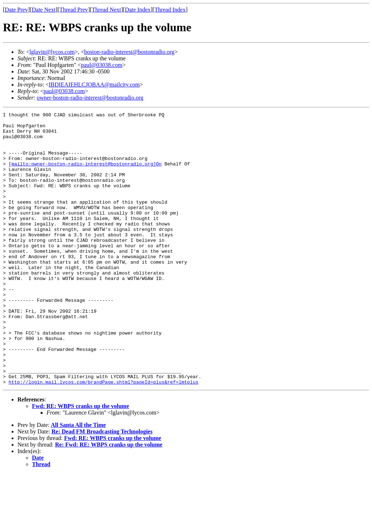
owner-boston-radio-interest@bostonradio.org (90, 98)
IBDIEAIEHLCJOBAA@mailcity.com (94, 84)
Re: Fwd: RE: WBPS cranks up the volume (108, 499)
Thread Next (106, 10)
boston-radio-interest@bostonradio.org (129, 52)
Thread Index (170, 10)
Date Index (138, 10)
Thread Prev (73, 10)
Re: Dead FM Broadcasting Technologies (102, 486)
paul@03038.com (101, 65)
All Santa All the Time (78, 479)
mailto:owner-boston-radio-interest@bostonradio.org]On (86, 174)
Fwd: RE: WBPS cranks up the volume (80, 460)
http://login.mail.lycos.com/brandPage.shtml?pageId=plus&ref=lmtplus (104, 436)
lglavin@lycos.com (52, 52)
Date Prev (16, 10)
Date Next (44, 10)
